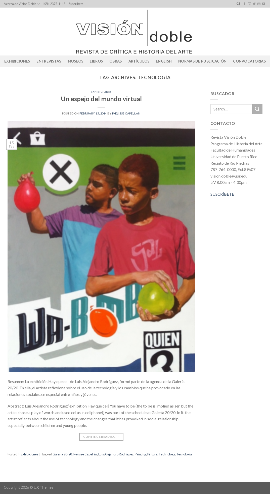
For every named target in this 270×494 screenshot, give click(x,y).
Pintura (152, 454)
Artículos (139, 61)
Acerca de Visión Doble (22, 4)
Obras (115, 61)
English (164, 61)
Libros (96, 61)
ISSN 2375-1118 (54, 4)
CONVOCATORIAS (249, 61)
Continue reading (101, 436)
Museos (75, 61)
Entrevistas (48, 61)
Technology (167, 454)
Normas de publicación (202, 61)
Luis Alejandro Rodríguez (115, 454)
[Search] (238, 3)
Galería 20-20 (62, 454)
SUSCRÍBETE (222, 194)
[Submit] (257, 109)
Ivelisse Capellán (126, 113)
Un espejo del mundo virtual (101, 98)
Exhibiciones (17, 61)
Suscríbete (76, 4)
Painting (140, 454)
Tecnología (184, 454)
